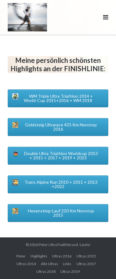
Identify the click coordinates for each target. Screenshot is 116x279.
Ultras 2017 (86, 263)
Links (67, 263)
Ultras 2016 (61, 256)
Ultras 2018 (46, 271)
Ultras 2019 (70, 271)
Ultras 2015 (86, 256)
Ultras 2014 (26, 263)
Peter (21, 256)
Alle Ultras (49, 263)
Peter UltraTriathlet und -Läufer (65, 244)
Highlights (39, 256)
